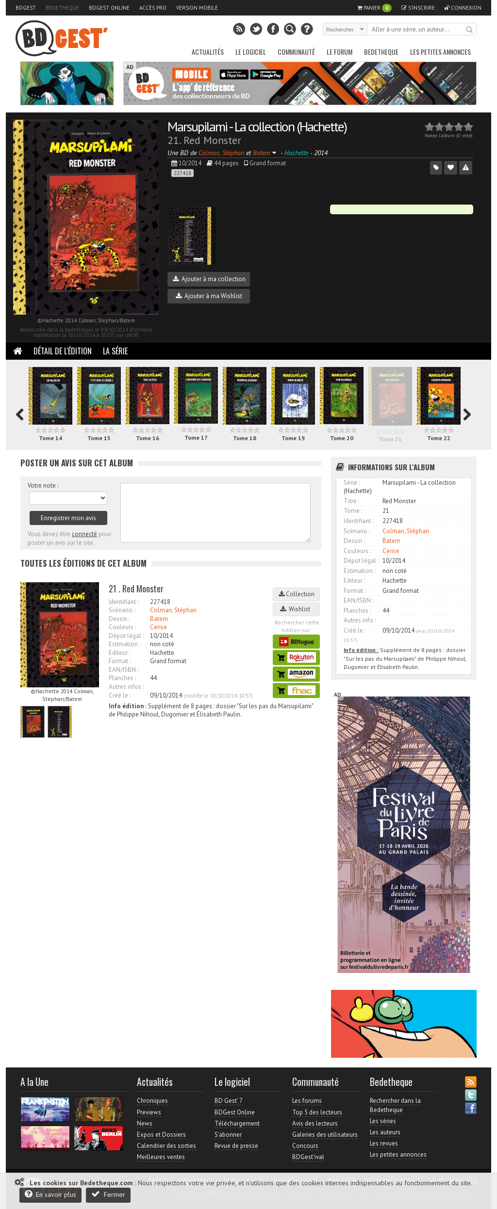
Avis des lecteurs (315, 1123)
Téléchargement (237, 1123)
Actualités (208, 52)
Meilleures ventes (161, 1157)
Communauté (296, 52)
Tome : (353, 511)
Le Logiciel (250, 52)
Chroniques (152, 1101)
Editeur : (119, 653)
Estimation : (124, 644)
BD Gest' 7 (229, 1101)
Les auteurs (385, 1132)
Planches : (122, 678)
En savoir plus (50, 1194)
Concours (305, 1146)
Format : (120, 661)
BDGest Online (109, 7)
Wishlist (296, 609)
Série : (352, 482)
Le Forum (339, 52)
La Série (115, 351)
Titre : (351, 501)
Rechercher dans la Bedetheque (395, 1105)
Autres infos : (126, 687)
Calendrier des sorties (166, 1146)
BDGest (26, 7)
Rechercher (470, 30)
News (144, 1123)
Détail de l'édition (62, 351)
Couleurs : (122, 627)
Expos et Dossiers (161, 1134)
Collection (297, 594)
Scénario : (122, 610)
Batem (159, 619)
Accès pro (152, 7)
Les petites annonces (440, 52)
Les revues (384, 1143)
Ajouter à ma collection (209, 279)
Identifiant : (123, 602)
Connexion (463, 7)
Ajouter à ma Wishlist (209, 296)
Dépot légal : (126, 636)
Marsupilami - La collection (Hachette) (257, 126)
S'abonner (228, 1134)
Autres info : (360, 620)
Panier (374, 8)
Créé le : (120, 695)
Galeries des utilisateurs (325, 1134)
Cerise (158, 627)
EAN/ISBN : (123, 670)
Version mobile (197, 7)
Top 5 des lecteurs (317, 1112)
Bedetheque (62, 7)
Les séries (383, 1121)
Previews (149, 1112)
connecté (84, 534)
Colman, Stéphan (173, 610)
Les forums (307, 1101)
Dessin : (119, 619)
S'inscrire (418, 7)
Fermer (108, 1194)
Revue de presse (236, 1146)
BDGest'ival (308, 1157)
